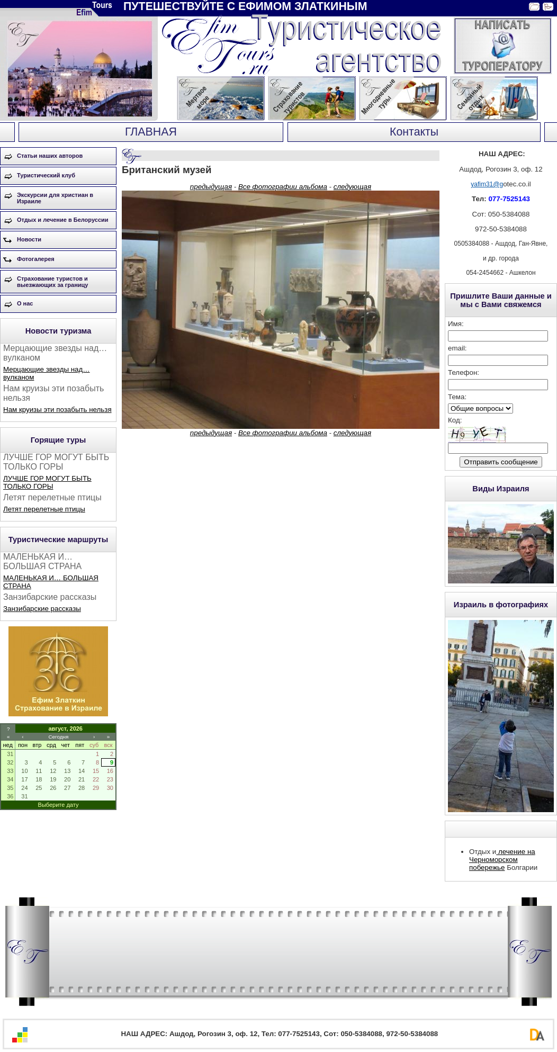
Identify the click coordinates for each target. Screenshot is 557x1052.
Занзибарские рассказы (42, 609)
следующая (352, 187)
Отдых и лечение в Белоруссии (63, 220)
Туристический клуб (46, 175)
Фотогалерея (36, 259)
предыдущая (211, 187)
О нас (25, 303)
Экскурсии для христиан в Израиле (55, 198)
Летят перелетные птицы (44, 509)
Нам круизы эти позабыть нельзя (57, 409)
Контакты (414, 131)
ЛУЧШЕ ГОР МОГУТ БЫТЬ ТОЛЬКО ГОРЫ (47, 482)
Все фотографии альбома (282, 187)
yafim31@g (487, 184)
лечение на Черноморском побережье (502, 859)
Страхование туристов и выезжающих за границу (52, 281)
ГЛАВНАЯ (151, 131)
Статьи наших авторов (50, 155)
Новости (29, 239)
